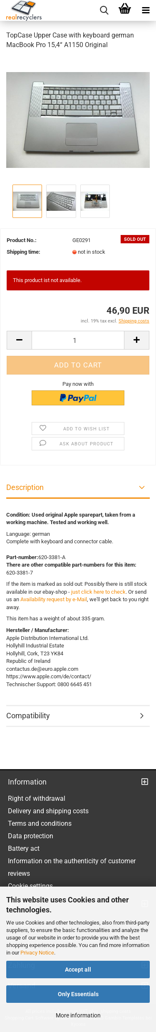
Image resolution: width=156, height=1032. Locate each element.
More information (78, 1015)
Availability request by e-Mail (53, 599)
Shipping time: (23, 252)
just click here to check (98, 592)
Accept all (78, 969)
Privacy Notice (37, 953)
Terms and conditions (40, 823)
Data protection (30, 836)
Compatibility (28, 715)
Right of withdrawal (36, 798)
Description (25, 487)
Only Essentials (78, 994)
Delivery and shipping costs (48, 811)
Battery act (24, 848)
